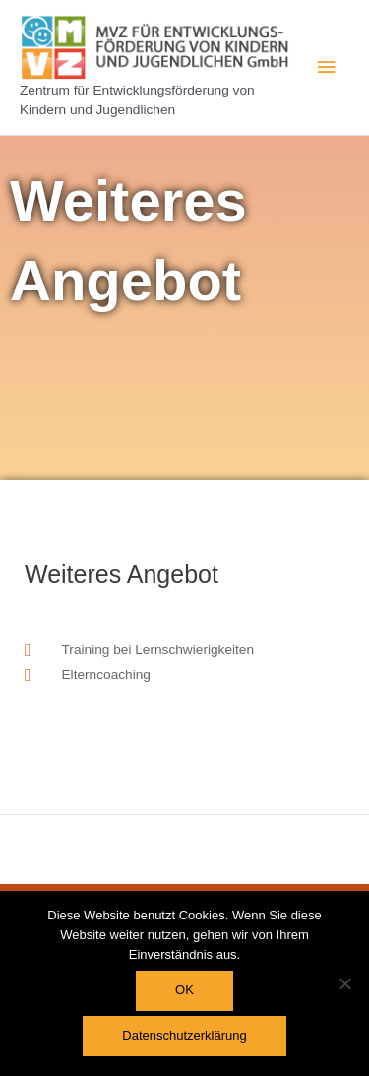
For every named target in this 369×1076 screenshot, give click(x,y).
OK (184, 989)
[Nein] (344, 983)
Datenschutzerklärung (184, 1035)
